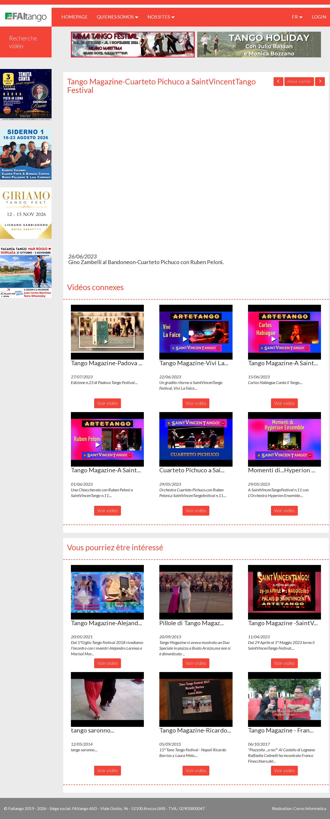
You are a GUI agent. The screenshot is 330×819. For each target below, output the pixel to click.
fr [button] (297, 17)
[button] (107, 332)
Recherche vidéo (23, 41)
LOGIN (319, 17)
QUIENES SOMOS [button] (117, 17)
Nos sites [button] (161, 17)
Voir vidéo (107, 403)
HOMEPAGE (76, 17)
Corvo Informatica (309, 808)
